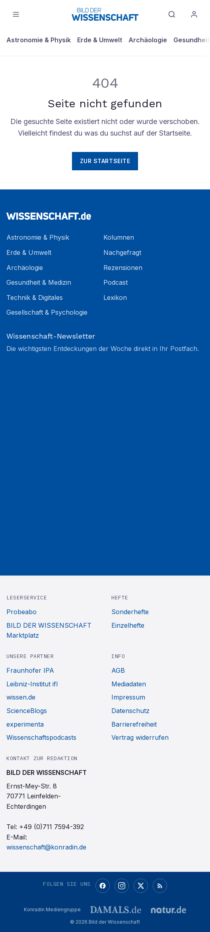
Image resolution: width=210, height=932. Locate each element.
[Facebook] (102, 886)
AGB (118, 670)
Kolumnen (118, 237)
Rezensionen (122, 268)
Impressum (128, 697)
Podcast (115, 282)
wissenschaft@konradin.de (46, 847)
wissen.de (20, 697)
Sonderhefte (130, 612)
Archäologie (147, 40)
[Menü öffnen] (15, 14)
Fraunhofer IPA (30, 670)
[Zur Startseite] (105, 212)
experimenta (25, 724)
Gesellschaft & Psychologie (47, 312)
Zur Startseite (105, 161)
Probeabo (21, 612)
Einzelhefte (127, 625)
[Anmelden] (194, 14)
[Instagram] (122, 886)
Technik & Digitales (34, 297)
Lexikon (115, 297)
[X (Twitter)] (141, 886)
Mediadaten (128, 684)
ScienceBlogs (26, 711)
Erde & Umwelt (99, 40)
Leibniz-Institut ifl (32, 684)
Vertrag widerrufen (140, 737)
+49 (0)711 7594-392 (51, 827)
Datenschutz (130, 711)
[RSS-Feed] (160, 886)
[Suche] (171, 14)
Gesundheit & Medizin (38, 282)
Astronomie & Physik (38, 40)
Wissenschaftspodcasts (41, 737)
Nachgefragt (122, 252)
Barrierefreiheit (134, 724)
